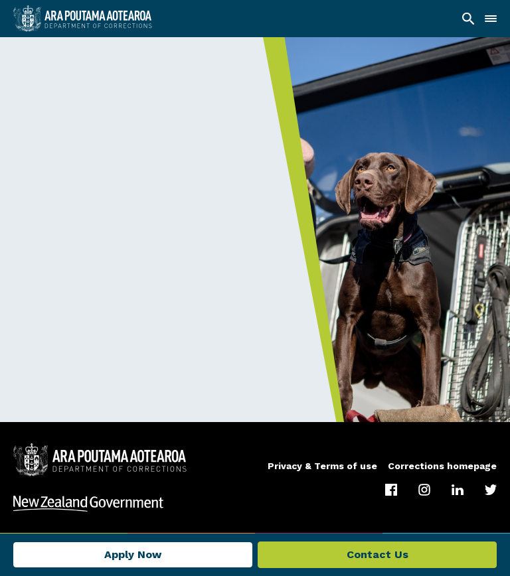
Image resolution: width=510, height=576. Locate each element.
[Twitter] (491, 489)
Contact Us (377, 554)
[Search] (468, 19)
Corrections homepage (442, 466)
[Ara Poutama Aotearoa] (82, 18)
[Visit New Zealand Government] (255, 504)
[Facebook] (391, 490)
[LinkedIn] (458, 489)
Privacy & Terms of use (322, 466)
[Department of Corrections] (100, 459)
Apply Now (132, 554)
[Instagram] (424, 490)
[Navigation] (491, 18)
